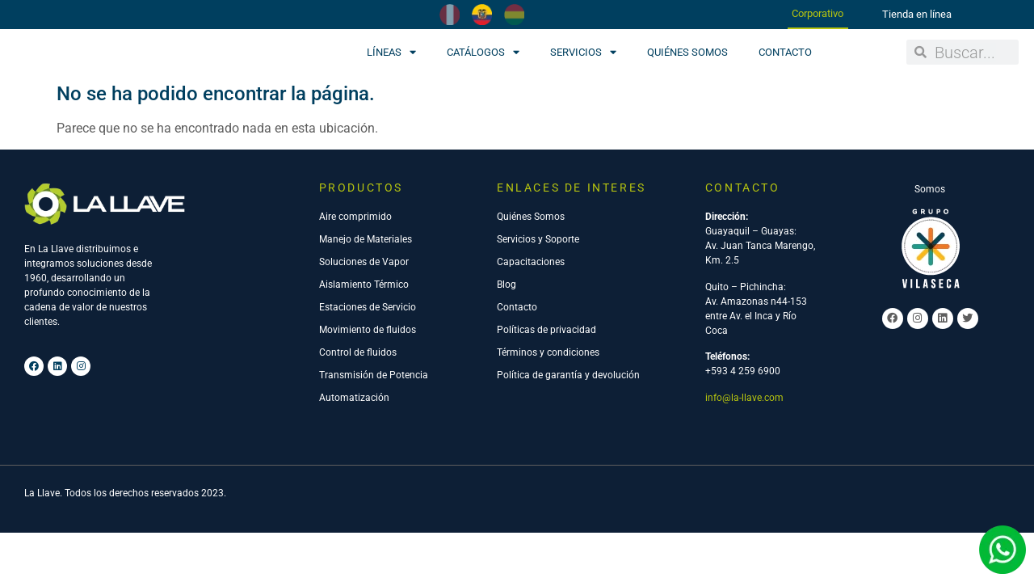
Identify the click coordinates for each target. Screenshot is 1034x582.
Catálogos (483, 52)
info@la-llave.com (744, 397)
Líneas (391, 52)
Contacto (785, 52)
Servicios (583, 52)
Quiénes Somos (687, 52)
